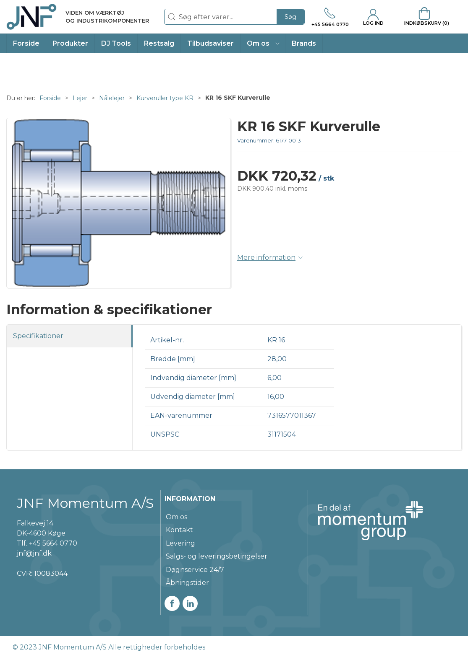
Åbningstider (187, 583)
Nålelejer (112, 98)
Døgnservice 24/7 (195, 570)
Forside (50, 98)
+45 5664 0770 (53, 543)
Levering (180, 543)
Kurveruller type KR (164, 98)
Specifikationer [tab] (38, 336)
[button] (263, 43)
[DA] (77, 17)
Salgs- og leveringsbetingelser (216, 556)
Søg (290, 17)
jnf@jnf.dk (34, 553)
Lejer (80, 98)
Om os (176, 517)
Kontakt (179, 530)
